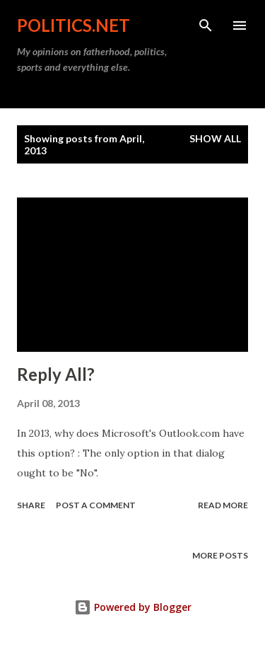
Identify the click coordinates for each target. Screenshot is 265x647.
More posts (220, 555)
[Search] (205, 25)
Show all (215, 138)
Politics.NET (73, 25)
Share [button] (31, 505)
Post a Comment (96, 505)
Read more (223, 505)
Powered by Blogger (133, 607)
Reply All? (56, 374)
